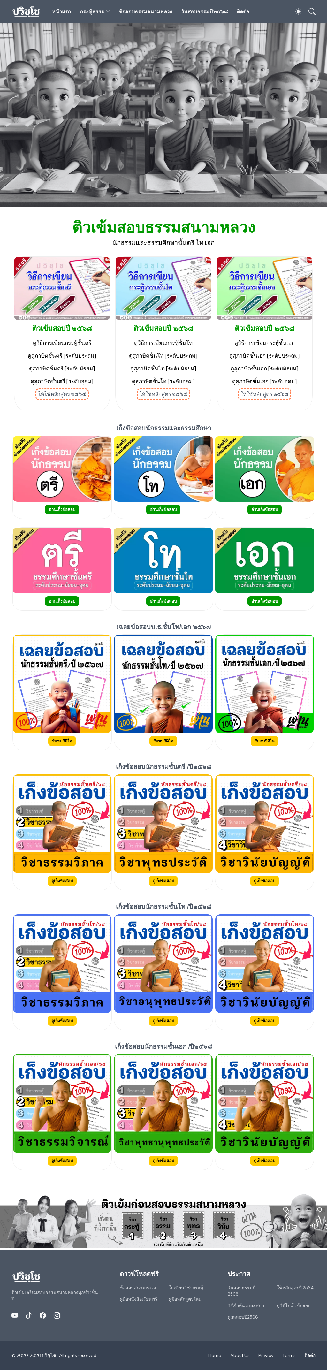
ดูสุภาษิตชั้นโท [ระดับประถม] (163, 356)
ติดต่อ (243, 11)
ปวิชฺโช (49, 1355)
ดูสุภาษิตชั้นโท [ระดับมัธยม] (163, 368)
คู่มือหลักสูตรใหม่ (185, 1299)
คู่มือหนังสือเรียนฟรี (138, 1299)
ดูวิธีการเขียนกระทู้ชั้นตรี (62, 343)
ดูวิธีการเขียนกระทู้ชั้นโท (163, 343)
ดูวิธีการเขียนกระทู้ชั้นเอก (264, 343)
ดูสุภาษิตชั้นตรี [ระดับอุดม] (62, 381)
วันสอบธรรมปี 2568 (241, 1291)
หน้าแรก (61, 11)
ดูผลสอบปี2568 (243, 1317)
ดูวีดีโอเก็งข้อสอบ (294, 1305)
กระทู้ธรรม (92, 11)
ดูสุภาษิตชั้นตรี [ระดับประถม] (62, 356)
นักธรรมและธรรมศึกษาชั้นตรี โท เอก (163, 243)
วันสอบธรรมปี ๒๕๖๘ (204, 11)
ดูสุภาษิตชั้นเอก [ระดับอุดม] (264, 381)
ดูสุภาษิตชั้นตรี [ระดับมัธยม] (62, 368)
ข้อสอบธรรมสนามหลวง (145, 11)
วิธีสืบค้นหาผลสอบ (246, 1305)
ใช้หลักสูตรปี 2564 (295, 1287)
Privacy (265, 1355)
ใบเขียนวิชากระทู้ (186, 1287)
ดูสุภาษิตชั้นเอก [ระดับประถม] (264, 356)
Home (214, 1355)
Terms (288, 1355)
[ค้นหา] (309, 11)
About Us (239, 1355)
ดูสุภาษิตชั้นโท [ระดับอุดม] (163, 381)
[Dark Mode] (295, 11)
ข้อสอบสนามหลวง (138, 1287)
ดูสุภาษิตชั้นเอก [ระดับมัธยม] (265, 368)
